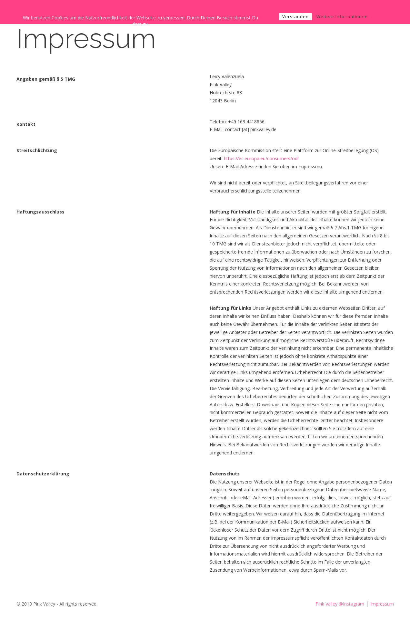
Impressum (382, 604)
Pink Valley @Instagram (339, 604)
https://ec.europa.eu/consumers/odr (261, 158)
